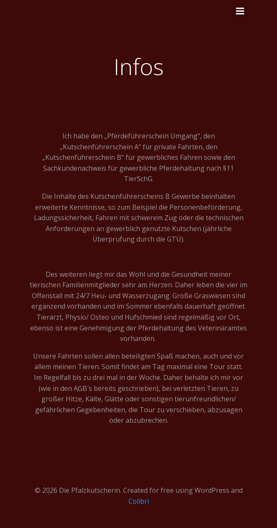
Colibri (138, 501)
